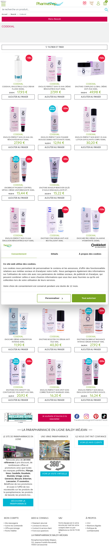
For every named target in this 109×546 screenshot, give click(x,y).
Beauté (13, 14)
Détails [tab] (54, 254)
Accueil (4, 14)
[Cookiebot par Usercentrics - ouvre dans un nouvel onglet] (93, 246)
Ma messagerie (11, 523)
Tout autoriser (89, 298)
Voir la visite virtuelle (54, 473)
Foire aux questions (40, 531)
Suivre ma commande (14, 525)
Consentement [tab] (18, 254)
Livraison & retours (40, 525)
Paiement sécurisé (39, 523)
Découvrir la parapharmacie (18, 502)
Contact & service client (42, 528)
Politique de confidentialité (93, 529)
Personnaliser (54, 298)
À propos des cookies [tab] (90, 254)
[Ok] (106, 9)
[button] (98, 3)
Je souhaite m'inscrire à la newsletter (54, 417)
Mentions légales (94, 525)
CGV (89, 523)
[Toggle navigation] (3, 3)
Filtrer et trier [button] (54, 47)
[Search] (52, 9)
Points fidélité (10, 531)
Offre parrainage (12, 528)
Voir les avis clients (91, 442)
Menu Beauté (54, 19)
